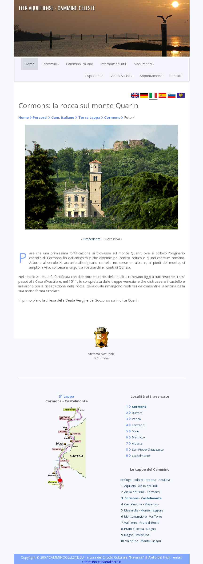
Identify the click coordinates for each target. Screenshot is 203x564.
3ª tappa (66, 396)
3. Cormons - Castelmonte (141, 498)
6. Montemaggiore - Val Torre (141, 516)
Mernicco (138, 437)
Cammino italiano (79, 63)
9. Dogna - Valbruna (134, 535)
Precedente (92, 239)
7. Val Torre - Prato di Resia (139, 522)
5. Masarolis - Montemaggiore (141, 510)
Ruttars (137, 413)
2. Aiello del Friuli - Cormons (140, 492)
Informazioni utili (113, 63)
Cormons (112, 117)
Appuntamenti (151, 75)
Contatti (175, 75)
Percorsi (40, 117)
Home (29, 63)
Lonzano (138, 425)
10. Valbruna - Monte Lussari (140, 541)
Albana (137, 443)
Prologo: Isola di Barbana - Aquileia (145, 480)
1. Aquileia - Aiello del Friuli (139, 486)
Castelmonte (141, 456)
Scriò (135, 431)
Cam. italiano (62, 117)
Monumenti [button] (144, 63)
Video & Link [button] (122, 75)
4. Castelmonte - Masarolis (139, 504)
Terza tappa (89, 117)
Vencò (136, 419)
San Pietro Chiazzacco (148, 449)
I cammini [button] (50, 63)
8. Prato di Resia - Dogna (138, 529)
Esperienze (94, 75)
